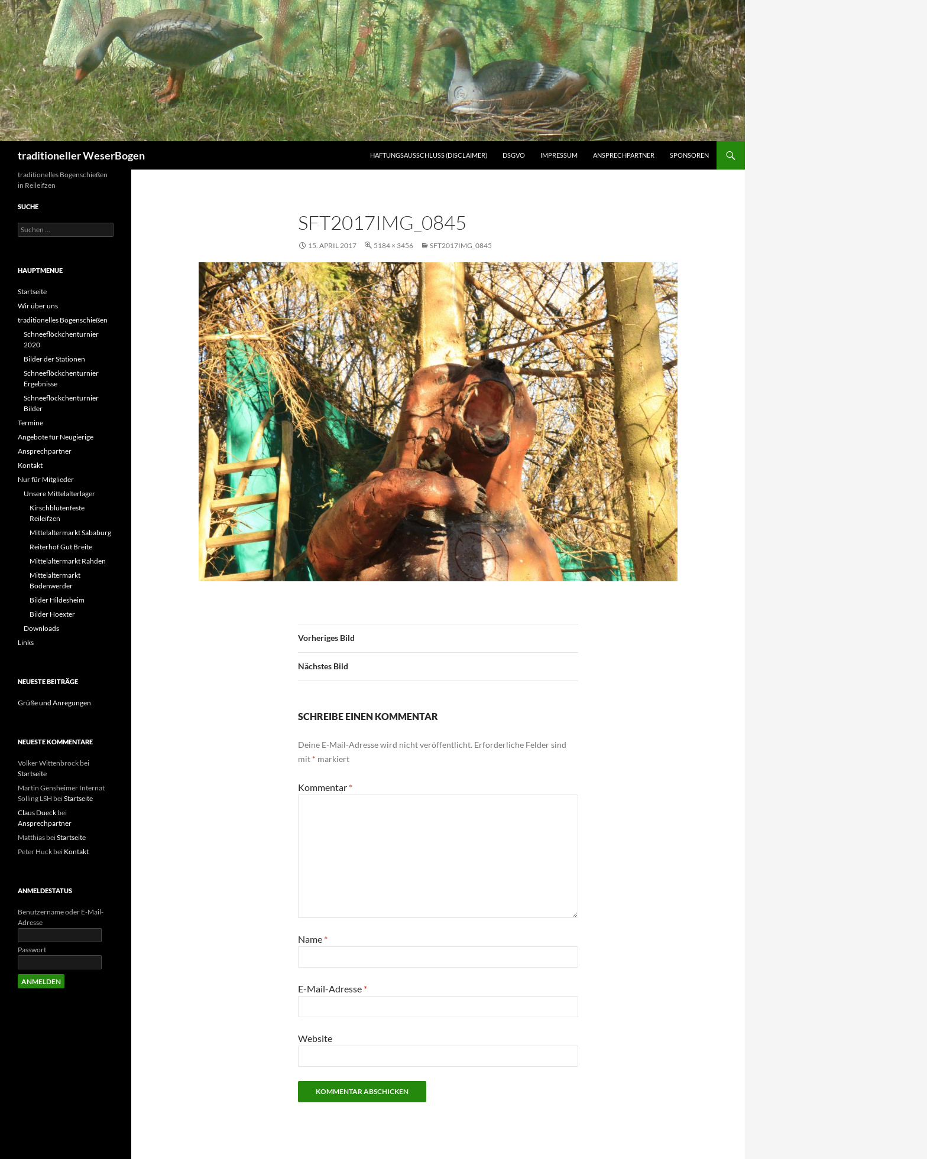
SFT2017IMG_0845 (461, 245)
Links (26, 642)
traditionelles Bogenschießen (63, 319)
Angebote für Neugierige (55, 436)
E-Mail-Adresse (332, 988)
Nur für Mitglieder (46, 479)
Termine (30, 422)
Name (313, 939)
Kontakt (30, 465)
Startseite (32, 291)
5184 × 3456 (393, 245)
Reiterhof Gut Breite (61, 546)
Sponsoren (689, 155)
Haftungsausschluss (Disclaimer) (428, 155)
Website (315, 1038)
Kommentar (325, 787)
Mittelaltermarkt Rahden (68, 560)
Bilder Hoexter (52, 614)
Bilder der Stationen (54, 358)
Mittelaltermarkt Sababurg (70, 532)
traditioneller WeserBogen (81, 155)
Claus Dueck (37, 812)
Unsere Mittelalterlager (59, 493)
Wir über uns (38, 305)
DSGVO (514, 155)
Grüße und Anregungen (54, 702)
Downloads (41, 628)
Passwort (32, 949)
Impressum (559, 155)
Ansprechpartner (623, 155)
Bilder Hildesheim (57, 599)
